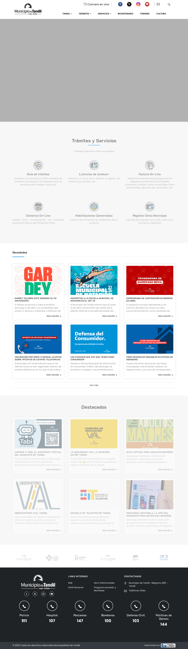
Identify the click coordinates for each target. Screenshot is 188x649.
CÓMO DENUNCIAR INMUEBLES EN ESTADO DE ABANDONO (149, 358)
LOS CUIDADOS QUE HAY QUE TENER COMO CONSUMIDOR (92, 358)
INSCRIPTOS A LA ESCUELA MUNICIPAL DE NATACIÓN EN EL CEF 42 (92, 299)
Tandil (66, 13)
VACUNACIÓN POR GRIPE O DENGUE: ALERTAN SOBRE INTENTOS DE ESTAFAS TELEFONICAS (38, 358)
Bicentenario (125, 13)
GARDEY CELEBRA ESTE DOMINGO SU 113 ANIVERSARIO (35, 299)
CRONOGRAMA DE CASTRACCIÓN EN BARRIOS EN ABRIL (149, 299)
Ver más (94, 385)
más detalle (54, 316)
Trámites (84, 13)
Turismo (145, 13)
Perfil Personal (75, 587)
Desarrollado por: (160, 645)
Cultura (161, 13)
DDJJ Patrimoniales (104, 582)
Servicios (103, 13)
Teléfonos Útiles (137, 590)
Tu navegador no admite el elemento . (94, 70)
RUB (70, 582)
